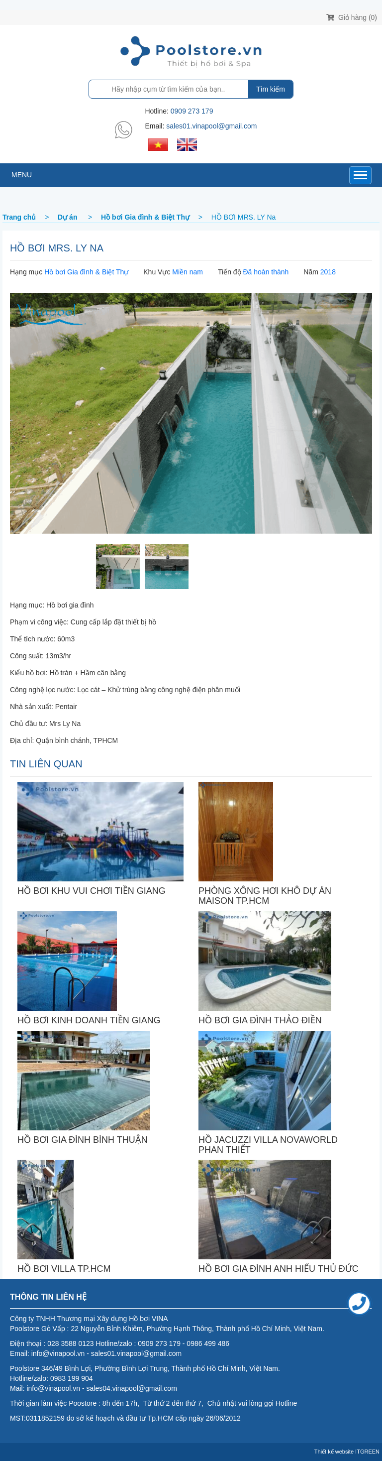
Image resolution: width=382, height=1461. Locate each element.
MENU (21, 175)
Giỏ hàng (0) (351, 17)
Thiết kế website (334, 1452)
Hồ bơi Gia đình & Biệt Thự (86, 272)
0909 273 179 (192, 111)
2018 (328, 272)
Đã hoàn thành (265, 272)
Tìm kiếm (270, 89)
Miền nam (187, 272)
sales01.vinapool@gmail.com (211, 126)
